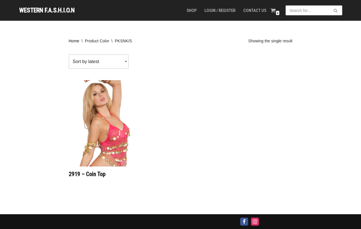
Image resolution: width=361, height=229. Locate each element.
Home (74, 41)
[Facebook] (244, 222)
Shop (192, 10)
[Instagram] (255, 222)
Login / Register (219, 10)
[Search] (308, 10)
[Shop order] (99, 61)
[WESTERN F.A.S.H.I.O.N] (47, 10)
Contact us (254, 10)
